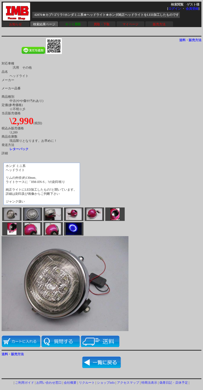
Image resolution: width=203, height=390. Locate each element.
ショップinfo (106, 382)
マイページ (130, 24)
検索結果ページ (44, 24)
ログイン (174, 8)
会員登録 (192, 8)
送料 (182, 40)
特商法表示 (149, 382)
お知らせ (15, 24)
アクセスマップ (128, 382)
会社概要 (70, 382)
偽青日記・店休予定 (173, 382)
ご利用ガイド (24, 382)
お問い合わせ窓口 (49, 382)
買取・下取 (102, 24)
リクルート (87, 382)
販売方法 (159, 24)
